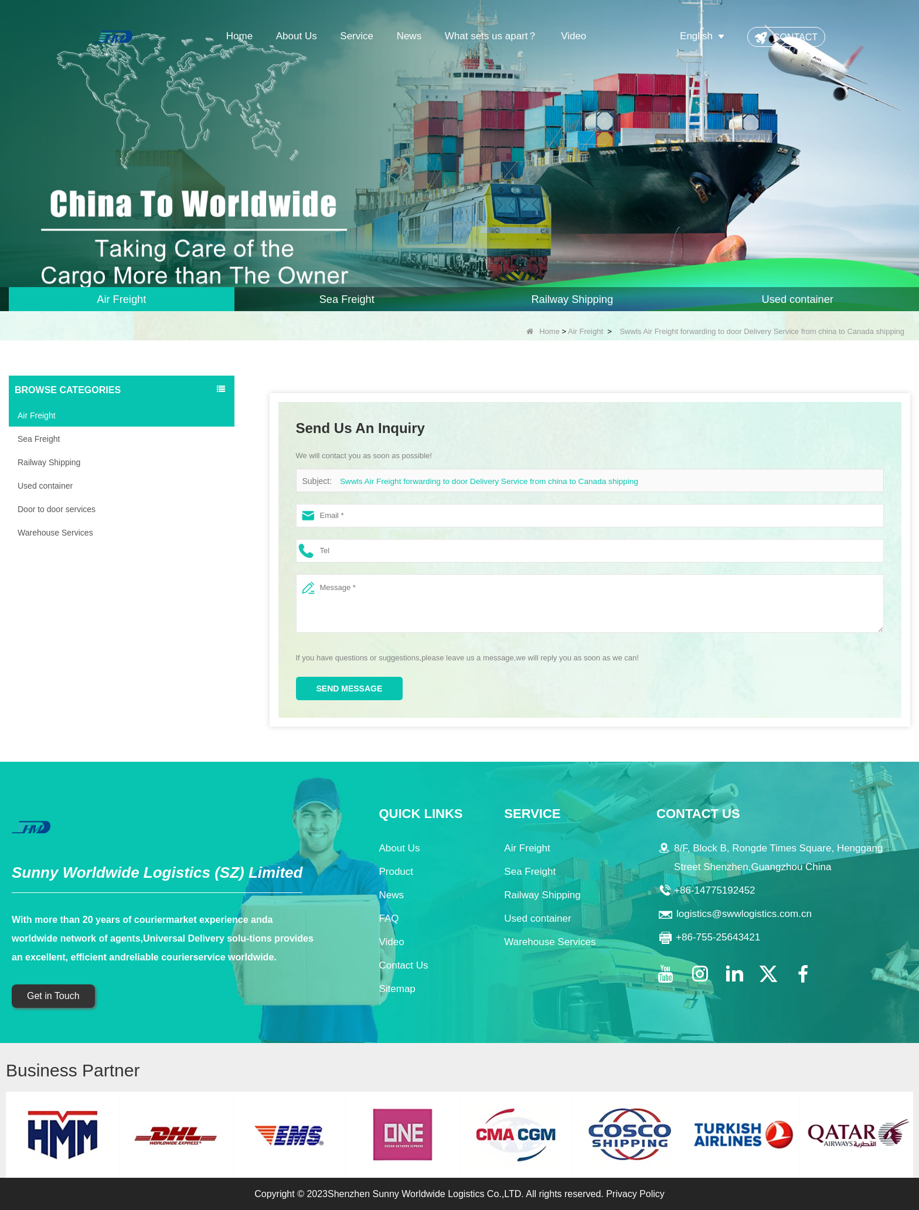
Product (396, 871)
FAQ (389, 918)
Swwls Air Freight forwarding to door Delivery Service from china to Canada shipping (482, 481)
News (409, 36)
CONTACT (795, 37)
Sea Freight (39, 439)
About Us (296, 36)
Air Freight (585, 331)
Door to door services (57, 509)
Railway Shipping (49, 462)
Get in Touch (53, 996)
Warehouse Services (55, 532)
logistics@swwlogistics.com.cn (744, 913)
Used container (45, 485)
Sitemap (397, 988)
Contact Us (403, 965)
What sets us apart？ (491, 36)
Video (573, 36)
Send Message (349, 688)
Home (239, 36)
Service (356, 36)
